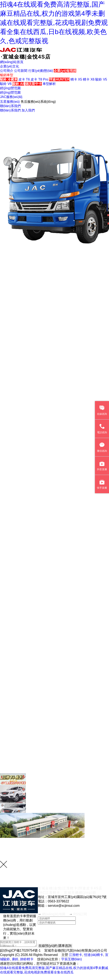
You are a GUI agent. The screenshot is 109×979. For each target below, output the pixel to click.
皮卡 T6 (24, 79)
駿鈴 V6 (6, 84)
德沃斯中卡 (33, 84)
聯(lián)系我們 (10, 110)
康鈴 (15, 959)
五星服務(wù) (10, 101)
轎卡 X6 (89, 79)
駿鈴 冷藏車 (8, 79)
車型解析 (49, 84)
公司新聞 (20, 70)
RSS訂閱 (80, 914)
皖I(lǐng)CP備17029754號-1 (20, 950)
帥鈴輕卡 (27, 959)
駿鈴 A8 (18, 84)
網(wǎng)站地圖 (53, 914)
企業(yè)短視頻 (65, 70)
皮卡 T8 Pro (39, 79)
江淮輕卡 (75, 955)
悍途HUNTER (59, 79)
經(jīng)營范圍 (10, 92)
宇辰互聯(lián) (71, 959)
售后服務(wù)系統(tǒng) (38, 101)
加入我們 (28, 110)
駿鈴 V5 (101, 79)
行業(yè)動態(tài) (40, 70)
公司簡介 (6, 70)
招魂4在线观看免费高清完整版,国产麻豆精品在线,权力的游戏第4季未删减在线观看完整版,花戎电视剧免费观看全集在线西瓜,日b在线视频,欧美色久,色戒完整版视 (54, 23)
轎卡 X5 (76, 79)
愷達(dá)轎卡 (93, 955)
